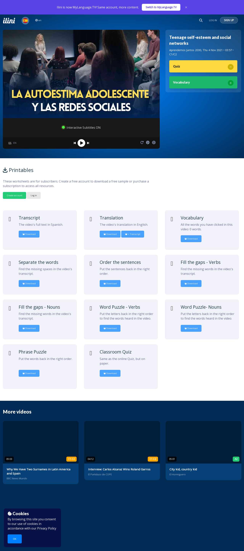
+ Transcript (132, 234)
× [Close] (186, 7)
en (38, 20)
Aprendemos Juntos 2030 (185, 50)
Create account (14, 195)
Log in (34, 195)
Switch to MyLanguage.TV (161, 7)
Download (29, 234)
